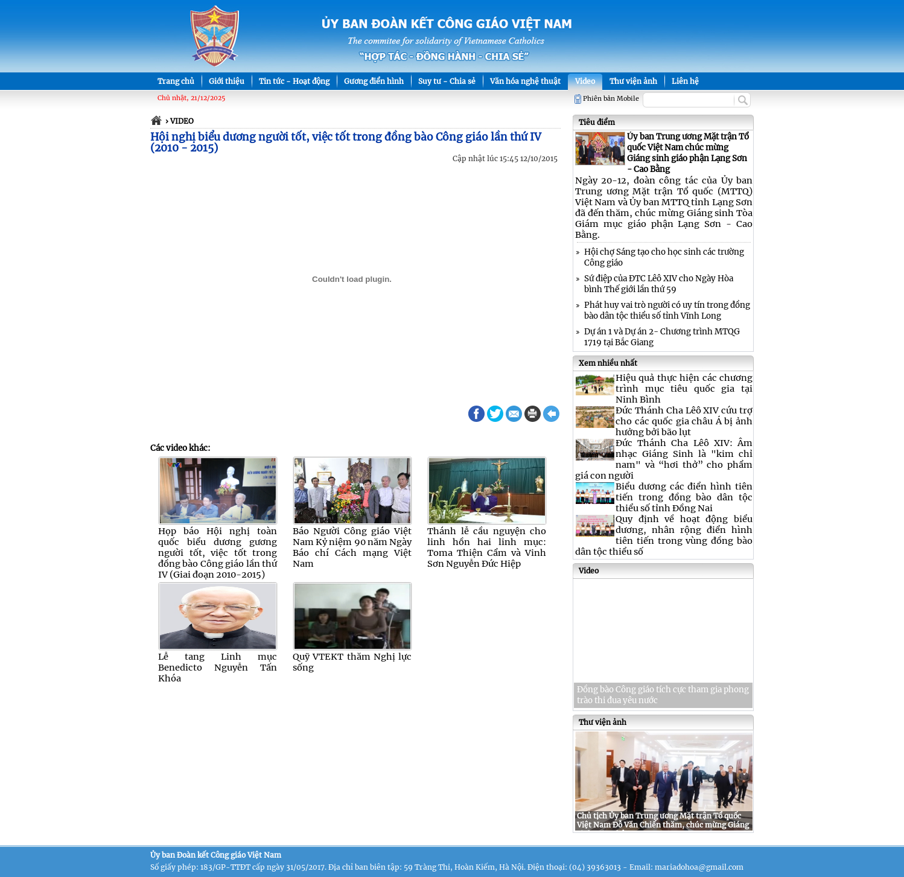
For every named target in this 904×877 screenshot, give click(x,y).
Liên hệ (685, 81)
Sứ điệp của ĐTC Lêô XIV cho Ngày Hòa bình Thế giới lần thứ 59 (658, 284)
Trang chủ (176, 81)
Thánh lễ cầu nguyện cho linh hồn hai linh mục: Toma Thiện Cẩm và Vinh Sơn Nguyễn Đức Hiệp (486, 547)
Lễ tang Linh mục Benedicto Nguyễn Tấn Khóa (217, 667)
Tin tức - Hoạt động (294, 81)
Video (585, 81)
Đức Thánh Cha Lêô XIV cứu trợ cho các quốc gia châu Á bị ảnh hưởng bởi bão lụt (684, 421)
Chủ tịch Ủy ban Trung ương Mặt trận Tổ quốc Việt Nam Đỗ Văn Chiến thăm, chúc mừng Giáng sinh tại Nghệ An (663, 824)
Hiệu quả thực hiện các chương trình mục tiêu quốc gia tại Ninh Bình (684, 388)
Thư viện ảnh (633, 81)
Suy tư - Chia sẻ (447, 81)
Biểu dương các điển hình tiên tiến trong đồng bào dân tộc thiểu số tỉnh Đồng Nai (684, 497)
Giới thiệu (226, 81)
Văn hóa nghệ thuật (525, 81)
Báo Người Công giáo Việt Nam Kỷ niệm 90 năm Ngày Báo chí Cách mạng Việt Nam (352, 547)
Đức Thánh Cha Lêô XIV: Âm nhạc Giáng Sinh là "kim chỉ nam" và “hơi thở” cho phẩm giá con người (664, 459)
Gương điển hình (374, 81)
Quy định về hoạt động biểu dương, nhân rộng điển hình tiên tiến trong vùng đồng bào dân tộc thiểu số (664, 535)
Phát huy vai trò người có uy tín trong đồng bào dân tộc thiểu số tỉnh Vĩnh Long (667, 310)
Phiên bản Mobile (611, 99)
